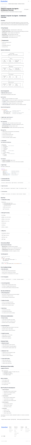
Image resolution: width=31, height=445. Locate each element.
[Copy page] (26, 9)
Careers (22, 428)
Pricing (15, 431)
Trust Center (27, 431)
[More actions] (29, 9)
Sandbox (10, 428)
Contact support (16, 433)
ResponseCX (11, 430)
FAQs (21, 430)
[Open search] (28, 1)
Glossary (15, 434)
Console (10, 431)
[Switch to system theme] (26, 441)
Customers (15, 428)
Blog (15, 430)
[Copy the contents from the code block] (29, 52)
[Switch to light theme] (27, 441)
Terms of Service (27, 430)
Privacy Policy (27, 428)
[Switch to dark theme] (29, 441)
